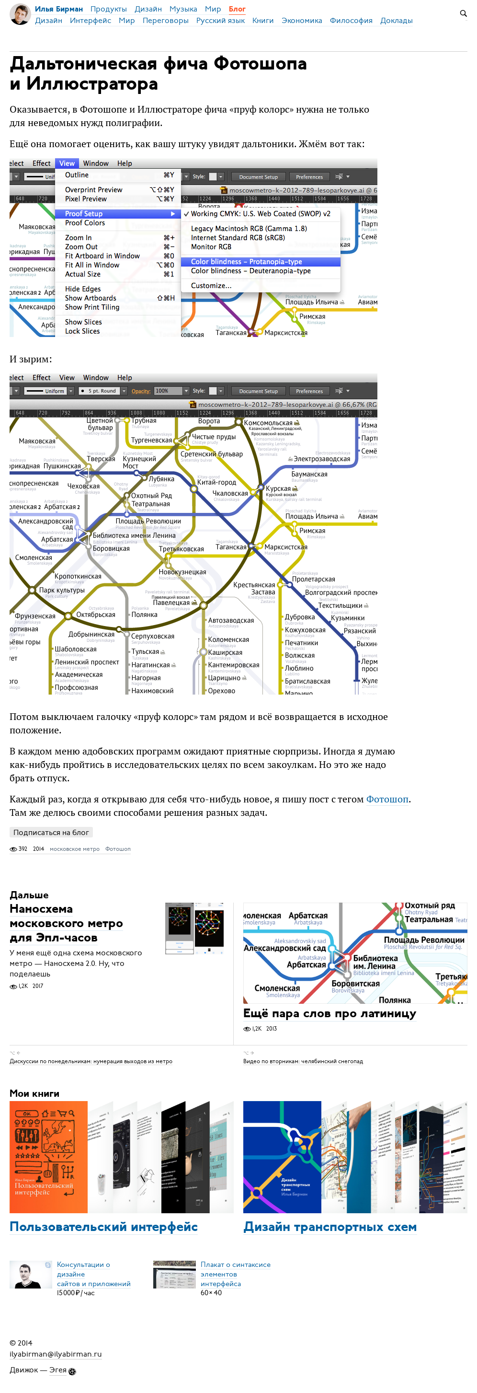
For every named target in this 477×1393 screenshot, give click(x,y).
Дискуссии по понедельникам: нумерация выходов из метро (91, 1061)
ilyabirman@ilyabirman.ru (56, 1353)
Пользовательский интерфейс (104, 1227)
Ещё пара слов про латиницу (330, 1014)
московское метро (75, 849)
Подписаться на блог (51, 832)
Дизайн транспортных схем (330, 1227)
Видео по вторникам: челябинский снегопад (303, 1061)
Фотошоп (387, 798)
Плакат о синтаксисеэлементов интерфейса (236, 1273)
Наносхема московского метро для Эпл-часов (66, 924)
